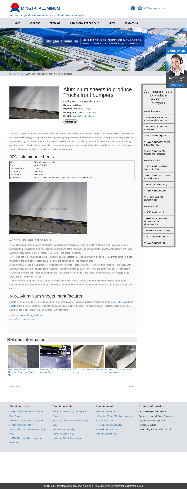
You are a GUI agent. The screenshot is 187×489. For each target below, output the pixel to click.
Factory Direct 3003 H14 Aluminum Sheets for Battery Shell (21, 372)
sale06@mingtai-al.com (154, 8)
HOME (17, 23)
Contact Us (131, 23)
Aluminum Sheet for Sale (84, 23)
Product (55, 23)
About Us (35, 23)
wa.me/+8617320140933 (21, 319)
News (112, 23)
